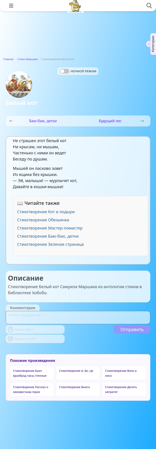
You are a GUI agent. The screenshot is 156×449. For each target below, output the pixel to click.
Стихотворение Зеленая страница (50, 244)
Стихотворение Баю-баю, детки (48, 236)
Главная (8, 59)
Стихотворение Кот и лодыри (46, 211)
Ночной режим (83, 71)
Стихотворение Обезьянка (43, 220)
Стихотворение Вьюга (74, 387)
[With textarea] (78, 317)
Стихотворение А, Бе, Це (76, 371)
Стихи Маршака (27, 59)
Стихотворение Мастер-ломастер (50, 228)
